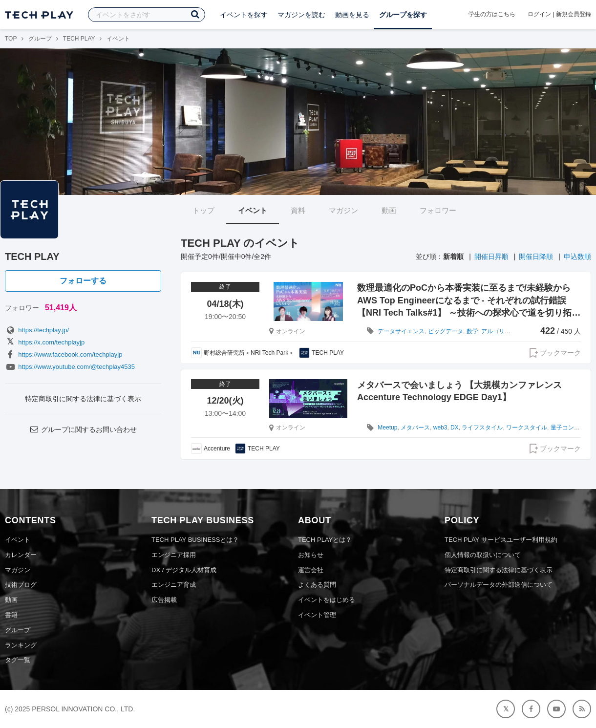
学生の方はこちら (491, 14)
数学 (472, 331)
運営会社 (310, 570)
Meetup (387, 427)
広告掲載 (164, 599)
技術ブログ (21, 584)
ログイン (539, 14)
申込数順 (577, 256)
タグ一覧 (17, 660)
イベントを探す (244, 15)
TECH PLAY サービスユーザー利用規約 (501, 539)
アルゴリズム (498, 331)
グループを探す (403, 15)
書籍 (11, 615)
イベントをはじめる (326, 599)
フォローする (83, 281)
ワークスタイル (526, 427)
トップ (203, 210)
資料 (298, 210)
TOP (11, 38)
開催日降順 (536, 256)
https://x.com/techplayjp (45, 342)
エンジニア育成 (173, 584)
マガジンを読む (301, 15)
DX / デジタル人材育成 (183, 570)
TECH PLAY (79, 38)
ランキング (21, 645)
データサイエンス (401, 331)
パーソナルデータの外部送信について (499, 584)
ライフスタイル (482, 427)
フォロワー (438, 210)
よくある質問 (317, 584)
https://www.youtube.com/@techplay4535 (70, 366)
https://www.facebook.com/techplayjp (63, 354)
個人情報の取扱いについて (483, 554)
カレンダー (21, 554)
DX (454, 427)
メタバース (415, 427)
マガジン (343, 210)
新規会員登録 (573, 14)
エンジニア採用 (173, 554)
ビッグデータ (445, 331)
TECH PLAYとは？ (325, 539)
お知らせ (310, 554)
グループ (40, 38)
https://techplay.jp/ (37, 330)
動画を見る (352, 15)
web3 (440, 427)
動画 (389, 210)
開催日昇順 (491, 256)
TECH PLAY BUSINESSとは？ (195, 539)
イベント (252, 210)
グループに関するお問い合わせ (83, 429)
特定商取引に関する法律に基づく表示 (83, 399)
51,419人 (61, 307)
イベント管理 (317, 615)
